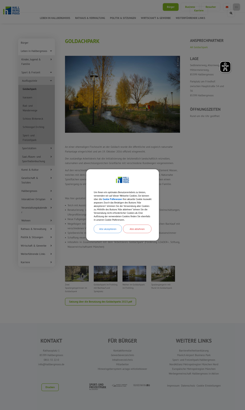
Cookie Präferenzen (122, 196)
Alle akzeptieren (107, 232)
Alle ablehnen (137, 232)
